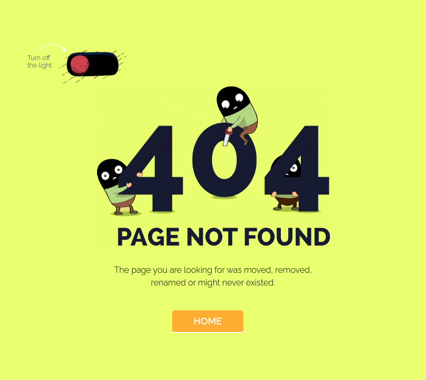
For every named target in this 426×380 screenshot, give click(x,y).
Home (208, 321)
